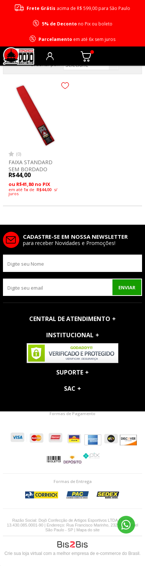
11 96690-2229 (126, 525)
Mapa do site (88, 530)
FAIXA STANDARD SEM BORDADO (31, 165)
